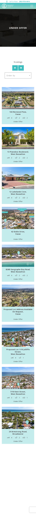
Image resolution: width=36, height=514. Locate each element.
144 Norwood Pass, (18, 113)
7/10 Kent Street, (18, 393)
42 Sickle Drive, (18, 232)
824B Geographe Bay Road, (18, 270)
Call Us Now (19, 1)
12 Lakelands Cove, (18, 193)
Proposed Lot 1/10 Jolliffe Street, (18, 351)
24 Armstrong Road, (18, 432)
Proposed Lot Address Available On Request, (18, 311)
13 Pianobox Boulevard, (18, 153)
